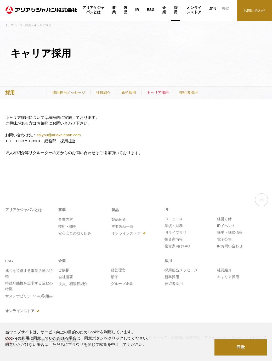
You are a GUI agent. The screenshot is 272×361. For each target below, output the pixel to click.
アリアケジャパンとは (93, 9)
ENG (226, 9)
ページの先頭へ (261, 204)
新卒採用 (128, 92)
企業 (164, 9)
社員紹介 (103, 92)
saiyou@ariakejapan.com (59, 135)
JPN (212, 9)
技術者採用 (188, 92)
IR (137, 10)
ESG (151, 10)
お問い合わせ (254, 10)
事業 (114, 9)
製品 (125, 9)
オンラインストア (194, 9)
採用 (28, 25)
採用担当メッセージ (68, 92)
